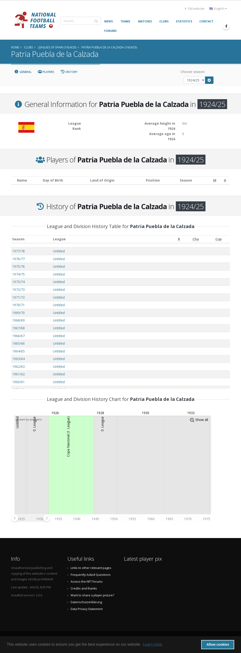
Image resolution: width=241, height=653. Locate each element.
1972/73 (18, 289)
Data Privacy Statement (87, 609)
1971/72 (18, 297)
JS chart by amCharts (29, 419)
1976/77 (18, 259)
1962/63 (18, 366)
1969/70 (18, 312)
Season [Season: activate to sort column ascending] (18, 239)
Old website (195, 9)
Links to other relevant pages (91, 568)
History (68, 72)
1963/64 (18, 358)
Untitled (59, 251)
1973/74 (18, 282)
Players (46, 72)
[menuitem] (31, 518)
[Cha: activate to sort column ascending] (195, 239)
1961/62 (18, 374)
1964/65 (18, 351)
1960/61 (18, 382)
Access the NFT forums (87, 582)
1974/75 (18, 274)
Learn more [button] (152, 644)
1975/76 (18, 266)
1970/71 (18, 305)
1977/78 (18, 251)
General (23, 72)
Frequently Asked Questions (91, 575)
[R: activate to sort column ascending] (179, 239)
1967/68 (18, 328)
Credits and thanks (84, 588)
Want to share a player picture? (92, 595)
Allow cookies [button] (217, 644)
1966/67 (18, 336)
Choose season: (193, 71)
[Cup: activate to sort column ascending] (218, 239)
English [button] (218, 9)
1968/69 (18, 320)
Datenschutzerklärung (86, 602)
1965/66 (18, 343)
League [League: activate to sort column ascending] (59, 239)
